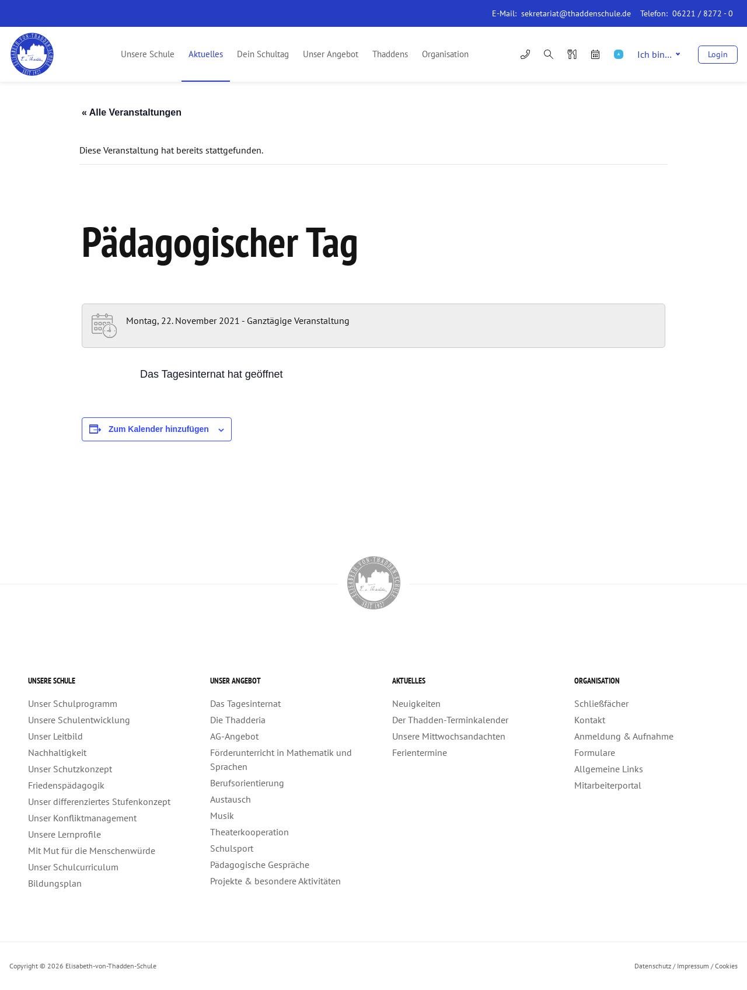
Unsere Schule (147, 54)
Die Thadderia (238, 720)
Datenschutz (652, 965)
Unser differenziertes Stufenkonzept (99, 801)
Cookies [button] (726, 965)
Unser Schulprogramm (72, 703)
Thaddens (390, 54)
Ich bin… (658, 54)
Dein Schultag (263, 54)
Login (718, 54)
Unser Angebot (330, 54)
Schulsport (231, 848)
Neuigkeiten (416, 703)
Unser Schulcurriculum (73, 867)
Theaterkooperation (249, 832)
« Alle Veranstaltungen (131, 112)
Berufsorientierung (247, 783)
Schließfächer (601, 703)
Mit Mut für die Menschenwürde (91, 850)
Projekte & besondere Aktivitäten (275, 881)
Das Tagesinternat (245, 703)
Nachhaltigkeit (57, 752)
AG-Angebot (234, 736)
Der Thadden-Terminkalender (450, 720)
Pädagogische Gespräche (259, 864)
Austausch (230, 799)
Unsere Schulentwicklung (79, 720)
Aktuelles (206, 54)
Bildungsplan (55, 883)
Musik (222, 815)
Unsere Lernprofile (64, 834)
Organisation (445, 54)
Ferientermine (419, 752)
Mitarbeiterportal (607, 785)
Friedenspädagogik (66, 785)
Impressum (693, 965)
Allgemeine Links (608, 769)
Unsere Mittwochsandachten (448, 736)
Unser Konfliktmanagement (82, 818)
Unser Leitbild (55, 736)
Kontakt (589, 720)
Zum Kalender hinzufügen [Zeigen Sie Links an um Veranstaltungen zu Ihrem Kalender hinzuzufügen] (159, 429)
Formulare (594, 752)
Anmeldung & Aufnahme (623, 736)
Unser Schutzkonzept (70, 769)
